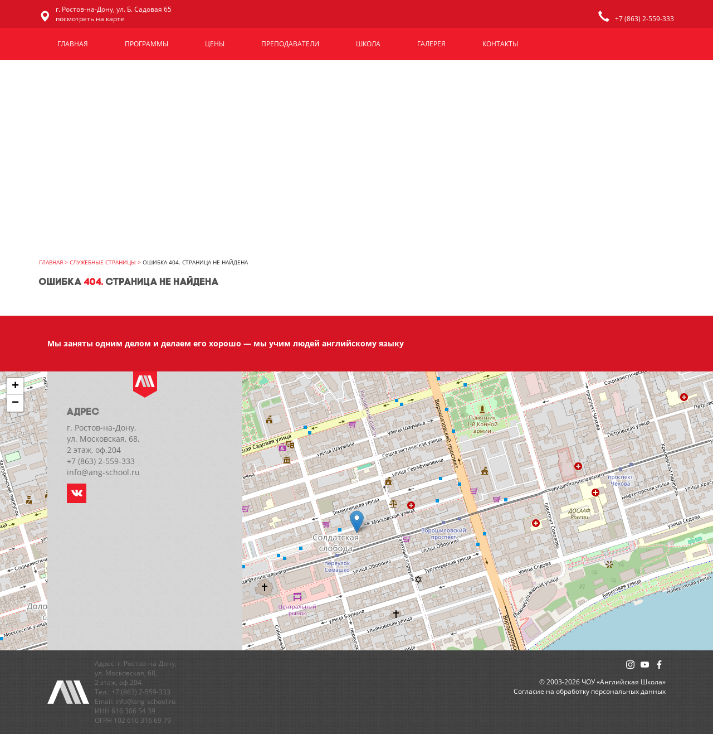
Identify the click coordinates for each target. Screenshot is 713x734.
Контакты (500, 44)
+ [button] (15, 386)
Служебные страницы (103, 262)
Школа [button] (368, 44)
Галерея (431, 44)
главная (51, 262)
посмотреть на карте (90, 18)
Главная (72, 44)
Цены (214, 44)
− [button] (15, 403)
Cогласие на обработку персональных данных (590, 691)
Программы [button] (146, 44)
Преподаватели (290, 44)
